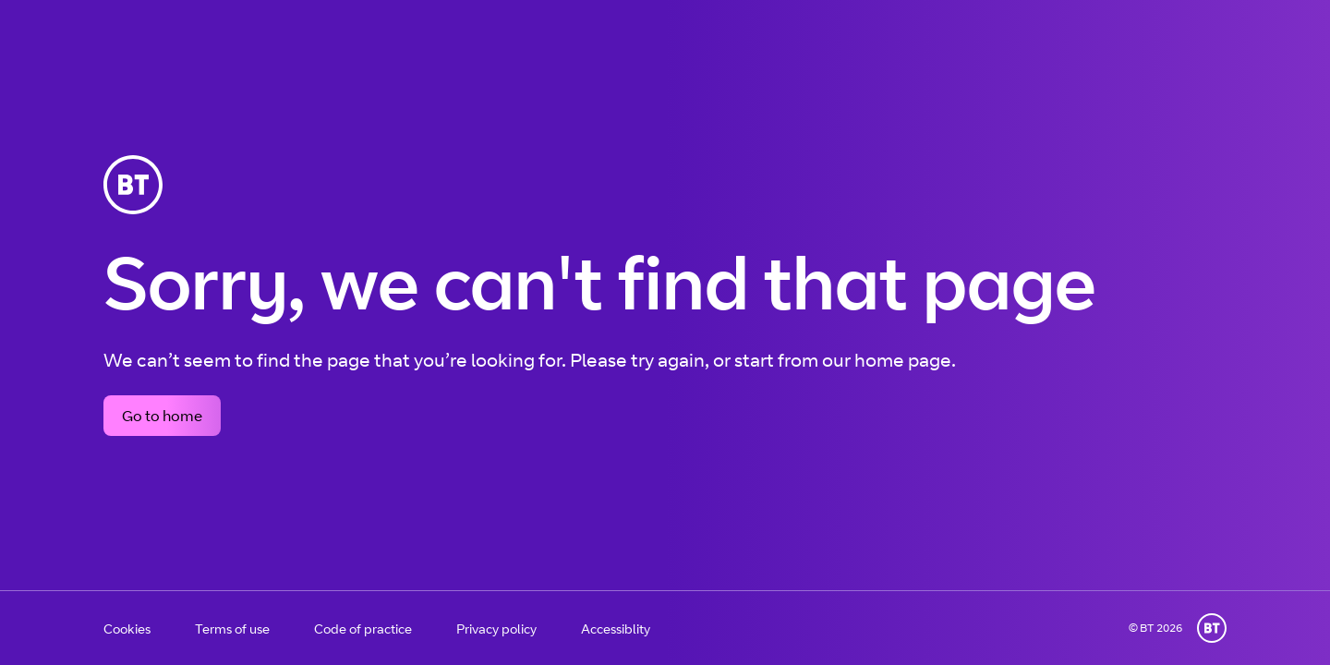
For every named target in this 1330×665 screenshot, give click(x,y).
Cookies (127, 628)
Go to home (162, 415)
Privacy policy (496, 628)
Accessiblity (615, 628)
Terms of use (232, 628)
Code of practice (363, 628)
